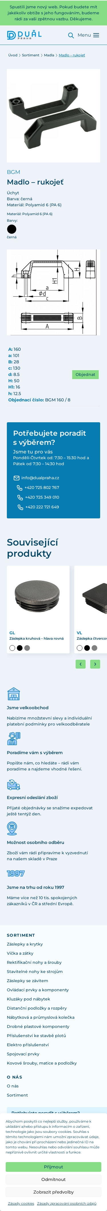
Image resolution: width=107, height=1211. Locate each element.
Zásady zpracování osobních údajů (66, 1203)
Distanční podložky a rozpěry (37, 1008)
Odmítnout (53, 1179)
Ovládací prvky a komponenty (38, 989)
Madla (49, 55)
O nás (13, 1086)
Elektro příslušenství (28, 1044)
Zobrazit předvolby (53, 1192)
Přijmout (53, 1167)
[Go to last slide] (81, 664)
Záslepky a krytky (25, 944)
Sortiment (30, 55)
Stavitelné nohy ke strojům (35, 971)
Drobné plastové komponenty (38, 1026)
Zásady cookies (21, 1203)
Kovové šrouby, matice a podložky (42, 1063)
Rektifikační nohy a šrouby (34, 962)
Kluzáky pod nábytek (28, 999)
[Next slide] (95, 664)
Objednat (85, 374)
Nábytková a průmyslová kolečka (40, 1017)
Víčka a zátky (20, 953)
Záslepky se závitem (27, 980)
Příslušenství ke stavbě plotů (36, 1035)
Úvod (12, 55)
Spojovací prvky (23, 1054)
